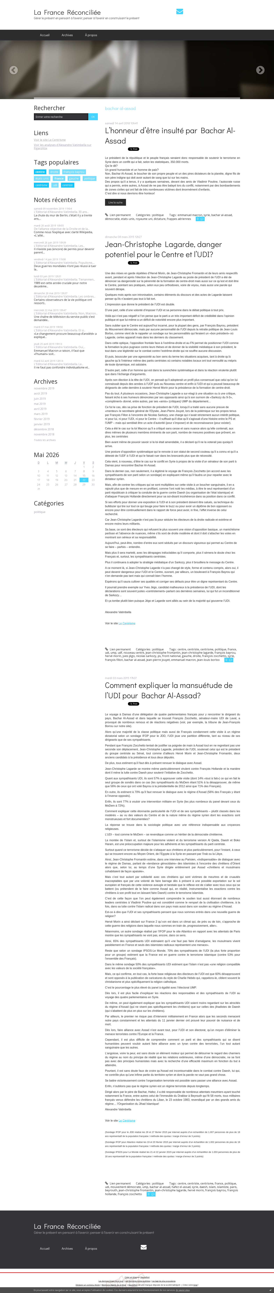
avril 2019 (40, 409)
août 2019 (40, 393)
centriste (67, 185)
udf (120, 653)
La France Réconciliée (67, 12)
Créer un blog (131, 1277)
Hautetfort (145, 1277)
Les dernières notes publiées (137, 1281)
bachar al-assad (221, 215)
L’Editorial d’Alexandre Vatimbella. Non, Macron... (65, 313)
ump (113, 653)
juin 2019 (40, 398)
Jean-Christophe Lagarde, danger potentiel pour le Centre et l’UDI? (163, 249)
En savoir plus (183, 1290)
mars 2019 (41, 414)
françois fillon (114, 660)
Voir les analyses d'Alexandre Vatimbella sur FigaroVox (62, 146)
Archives (67, 35)
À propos (91, 35)
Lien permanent (118, 215)
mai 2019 (40, 403)
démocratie (112, 219)
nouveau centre (134, 653)
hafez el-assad (181, 1187)
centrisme (41, 185)
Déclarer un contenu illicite (88, 1285)
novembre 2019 (44, 388)
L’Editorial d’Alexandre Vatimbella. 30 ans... (61, 212)
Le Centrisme (127, 623)
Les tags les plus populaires (163, 1281)
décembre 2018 (44, 429)
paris (233, 1187)
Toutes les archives (45, 440)
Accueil (44, 35)
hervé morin (113, 656)
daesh (203, 1187)
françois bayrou (74, 172)
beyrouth (111, 1190)
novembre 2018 (44, 434)
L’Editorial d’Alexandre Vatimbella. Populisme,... (64, 263)
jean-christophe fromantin (163, 653)
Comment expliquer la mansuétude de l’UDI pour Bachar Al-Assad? (169, 690)
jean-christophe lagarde (197, 653)
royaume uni (144, 219)
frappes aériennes (179, 219)
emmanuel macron (190, 215)
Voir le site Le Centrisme (50, 140)
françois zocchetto (214, 656)
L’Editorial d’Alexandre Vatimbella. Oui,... (59, 347)
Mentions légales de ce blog (114, 1285)
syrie (207, 215)
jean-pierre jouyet (158, 660)
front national (171, 656)
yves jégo (128, 656)
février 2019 (42, 419)
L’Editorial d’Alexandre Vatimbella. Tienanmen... (64, 279)
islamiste (223, 1187)
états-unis (42, 178)
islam (212, 1187)
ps (159, 656)
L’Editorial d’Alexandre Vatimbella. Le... (58, 364)
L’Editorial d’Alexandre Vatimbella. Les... (59, 246)
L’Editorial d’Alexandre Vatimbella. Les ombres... (64, 296)
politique (89, 178)
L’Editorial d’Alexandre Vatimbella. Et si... (59, 330)
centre (40, 172)
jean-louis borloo (208, 660)
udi (55, 185)
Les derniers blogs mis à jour (111, 1281)
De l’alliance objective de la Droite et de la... (61, 229)
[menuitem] (45, 35)
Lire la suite (115, 202)
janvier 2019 (42, 424)
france (59, 178)
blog (195, 1285)
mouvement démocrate (125, 1187)
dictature (159, 219)
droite (54, 172)
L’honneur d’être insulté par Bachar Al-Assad (170, 135)
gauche (74, 178)
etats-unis (127, 219)
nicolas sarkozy (146, 656)
